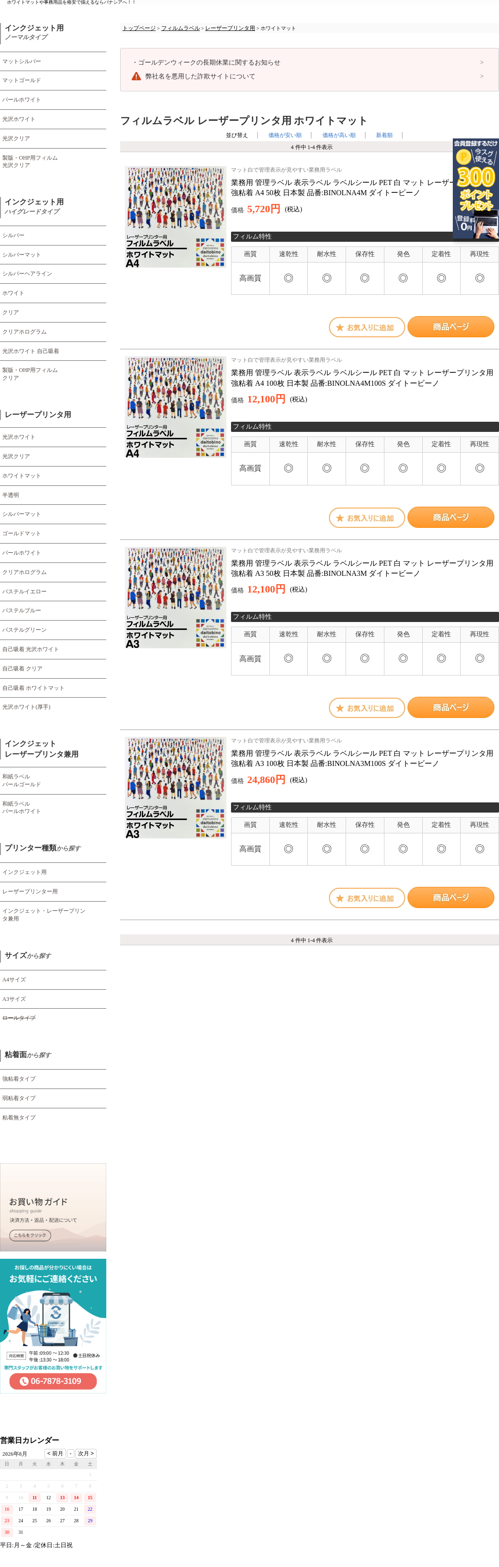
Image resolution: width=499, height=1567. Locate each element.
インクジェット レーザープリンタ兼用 (42, 749)
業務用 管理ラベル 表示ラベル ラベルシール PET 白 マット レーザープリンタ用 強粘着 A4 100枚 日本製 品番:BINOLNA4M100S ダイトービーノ (365, 371)
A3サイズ (14, 999)
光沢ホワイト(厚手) (26, 707)
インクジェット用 (34, 33)
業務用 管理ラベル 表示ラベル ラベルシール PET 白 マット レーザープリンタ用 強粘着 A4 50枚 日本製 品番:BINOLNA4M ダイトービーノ (365, 181)
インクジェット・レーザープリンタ (43, 915)
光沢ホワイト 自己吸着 (30, 351)
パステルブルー (21, 610)
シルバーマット (21, 254)
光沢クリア (16, 138)
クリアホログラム (24, 332)
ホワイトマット (21, 475)
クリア (10, 312)
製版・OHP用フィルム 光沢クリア (30, 162)
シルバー (13, 235)
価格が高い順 (339, 135)
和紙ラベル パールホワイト (21, 808)
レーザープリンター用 (30, 891)
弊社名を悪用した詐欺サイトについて (201, 76)
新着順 (384, 135)
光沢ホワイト (19, 119)
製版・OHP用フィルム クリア (30, 374)
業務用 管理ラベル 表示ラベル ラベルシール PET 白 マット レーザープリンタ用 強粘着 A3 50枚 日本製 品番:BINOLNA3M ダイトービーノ (365, 562)
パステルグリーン (24, 630)
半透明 (10, 495)
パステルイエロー (24, 591)
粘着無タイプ (19, 1117)
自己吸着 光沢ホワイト (30, 649)
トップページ (139, 28)
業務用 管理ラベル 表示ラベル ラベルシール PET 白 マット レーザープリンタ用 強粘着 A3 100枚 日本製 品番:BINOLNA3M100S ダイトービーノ (365, 752)
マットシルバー (21, 61)
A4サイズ (14, 979)
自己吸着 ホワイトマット (33, 688)
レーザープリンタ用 (38, 415)
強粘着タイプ (19, 1079)
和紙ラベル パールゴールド (21, 780)
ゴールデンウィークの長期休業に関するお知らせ (206, 62)
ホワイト (13, 293)
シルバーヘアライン (27, 273)
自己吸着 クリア (22, 668)
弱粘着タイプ (19, 1098)
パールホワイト (21, 99)
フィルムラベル (180, 28)
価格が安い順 (285, 135)
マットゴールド (21, 80)
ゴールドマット (21, 533)
